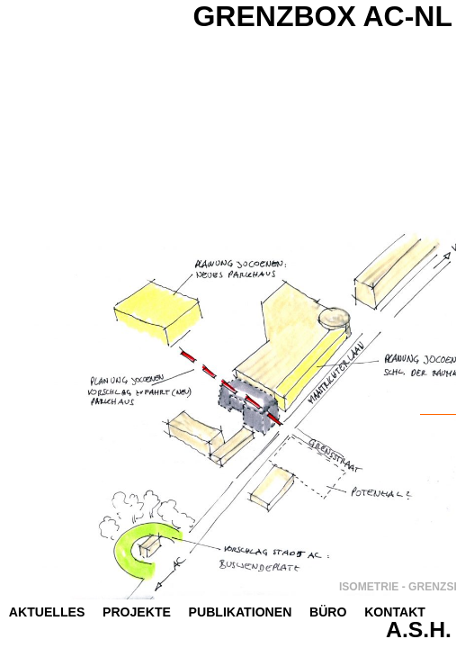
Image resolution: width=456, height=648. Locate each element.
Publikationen (240, 612)
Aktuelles (47, 612)
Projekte (137, 612)
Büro (327, 612)
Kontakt (394, 612)
